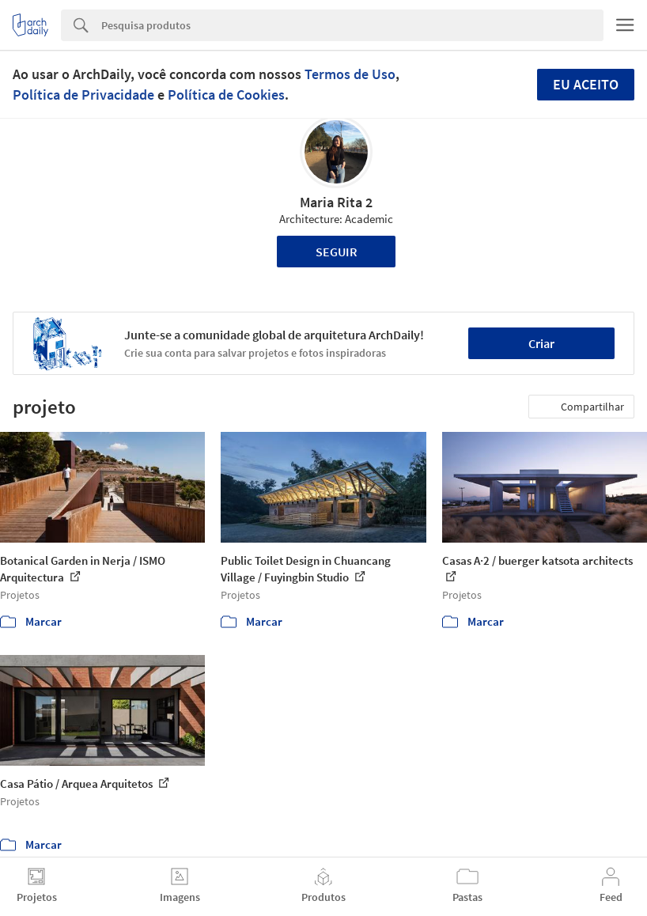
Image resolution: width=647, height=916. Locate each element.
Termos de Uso (350, 74)
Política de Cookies (226, 94)
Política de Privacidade (83, 94)
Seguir (337, 251)
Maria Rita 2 (336, 202)
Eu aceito (586, 84)
